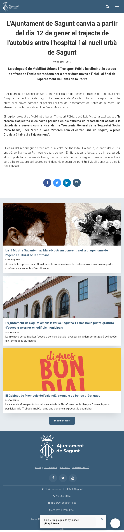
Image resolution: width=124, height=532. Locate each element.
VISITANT (65, 467)
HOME (38, 467)
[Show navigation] (117, 6)
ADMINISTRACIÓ (80, 467)
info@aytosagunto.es (62, 502)
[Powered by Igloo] (62, 529)
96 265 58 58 (62, 496)
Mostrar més (62, 420)
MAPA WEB (54, 510)
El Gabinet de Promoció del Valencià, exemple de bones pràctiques (52, 395)
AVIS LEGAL (69, 510)
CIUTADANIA (50, 467)
